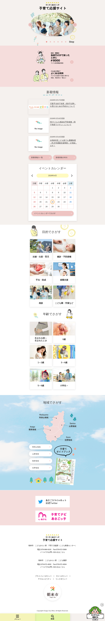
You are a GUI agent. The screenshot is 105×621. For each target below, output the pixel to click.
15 (53, 197)
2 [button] (50, 41)
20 (40, 202)
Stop (71, 42)
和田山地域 (36, 447)
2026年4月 (52, 176)
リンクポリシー (61, 579)
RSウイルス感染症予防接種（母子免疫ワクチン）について (63, 123)
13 (40, 197)
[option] (52, 25)
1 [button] (46, 41)
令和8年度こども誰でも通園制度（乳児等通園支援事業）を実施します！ (63, 143)
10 (65, 192)
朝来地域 (35, 461)
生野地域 (35, 468)
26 (34, 207)
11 (71, 192)
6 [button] (65, 41)
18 (71, 197)
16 (59, 197)
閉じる (102, 604)
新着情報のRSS (61, 157)
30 (59, 207)
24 (65, 202)
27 (40, 207)
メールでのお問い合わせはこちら (52, 552)
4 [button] (58, 41)
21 (46, 202)
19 (34, 202)
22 (53, 202)
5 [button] (61, 41)
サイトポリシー (62, 576)
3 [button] (54, 41)
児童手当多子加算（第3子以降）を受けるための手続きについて (63, 105)
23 (59, 202)
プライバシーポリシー (43, 576)
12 (34, 197)
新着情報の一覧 (37, 157)
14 (46, 197)
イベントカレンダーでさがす (45, 213)
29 (53, 207)
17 (65, 197)
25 (71, 202)
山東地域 (35, 454)
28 (46, 207)
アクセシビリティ (44, 579)
